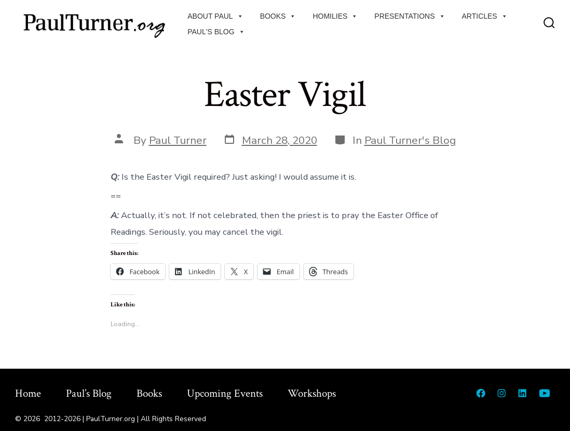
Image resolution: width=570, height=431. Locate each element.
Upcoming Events (225, 393)
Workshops (312, 393)
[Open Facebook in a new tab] (480, 393)
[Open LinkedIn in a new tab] (522, 393)
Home (28, 393)
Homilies (335, 16)
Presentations (409, 16)
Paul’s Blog (89, 393)
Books (278, 16)
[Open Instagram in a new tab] (501, 393)
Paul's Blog (216, 31)
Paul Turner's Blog (410, 140)
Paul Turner (178, 140)
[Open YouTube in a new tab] (544, 393)
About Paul (215, 16)
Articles (485, 16)
